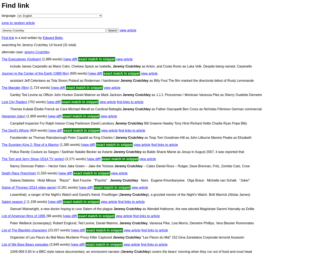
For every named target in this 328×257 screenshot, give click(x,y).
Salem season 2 (14, 202)
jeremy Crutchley (37, 52)
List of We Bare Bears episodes (25, 244)
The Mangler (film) (15, 88)
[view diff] (70, 59)
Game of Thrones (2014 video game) (29, 187)
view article (128, 30)
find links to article (130, 102)
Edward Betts (53, 38)
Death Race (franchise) (19, 173)
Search (112, 30)
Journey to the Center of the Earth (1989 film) (35, 73)
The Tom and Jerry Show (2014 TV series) (33, 159)
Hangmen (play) (14, 116)
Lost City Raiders (14, 102)
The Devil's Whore (15, 130)
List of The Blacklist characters (24, 230)
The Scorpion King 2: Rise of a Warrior (30, 145)
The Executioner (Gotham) (21, 59)
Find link (8, 38)
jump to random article (18, 23)
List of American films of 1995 (23, 216)
